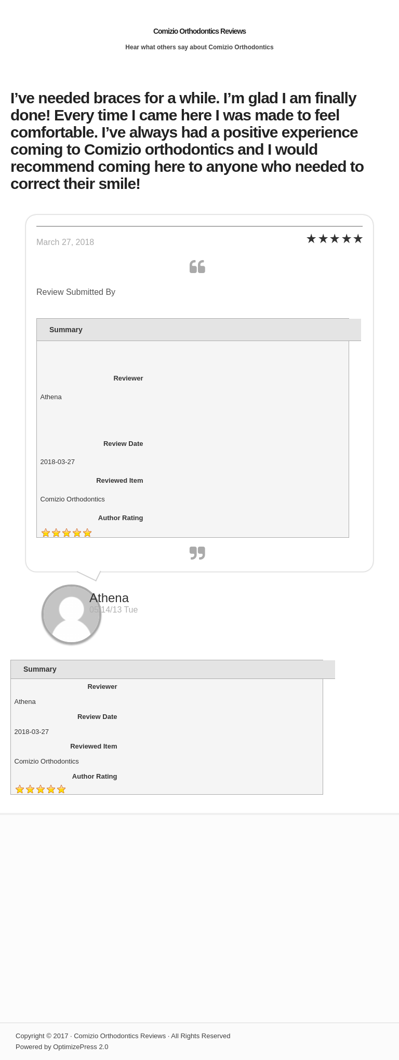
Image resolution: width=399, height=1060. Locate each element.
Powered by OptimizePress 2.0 (62, 1047)
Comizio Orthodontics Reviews (199, 31)
